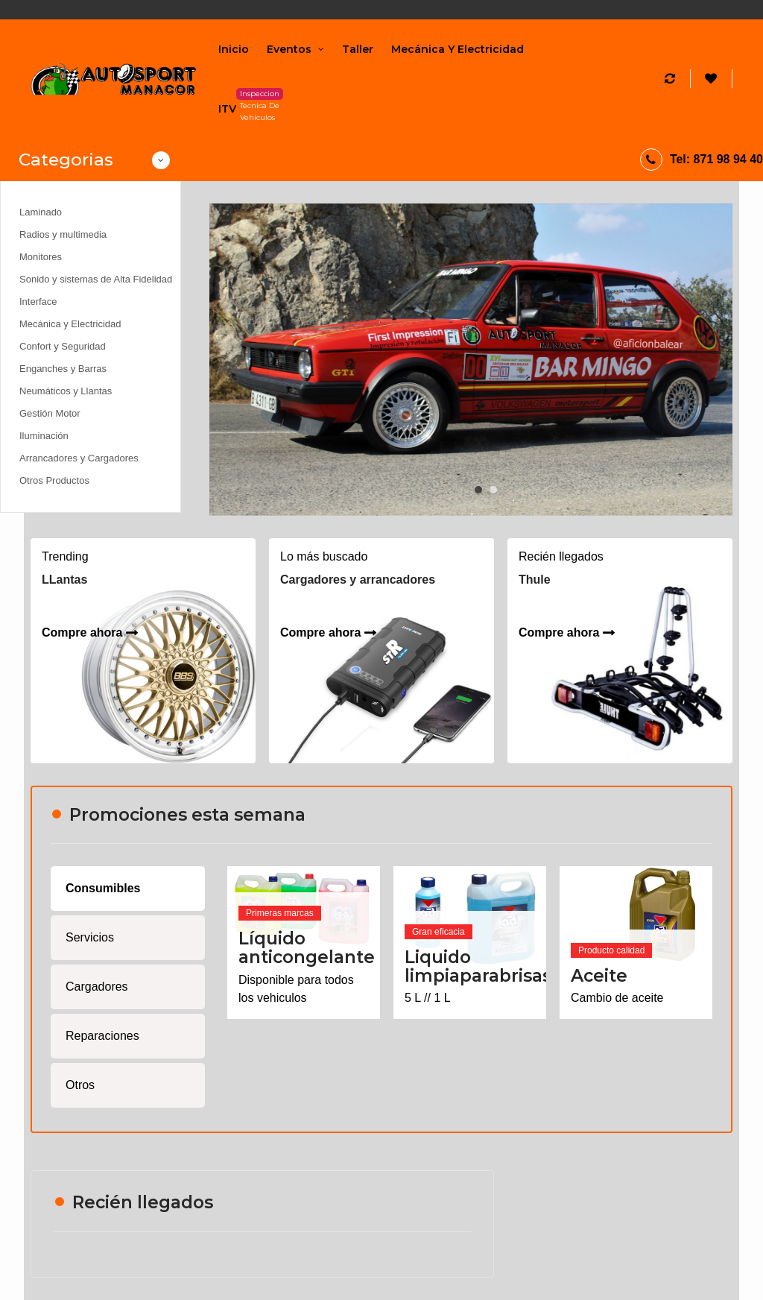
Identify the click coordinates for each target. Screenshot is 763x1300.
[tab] (128, 888)
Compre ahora (82, 632)
